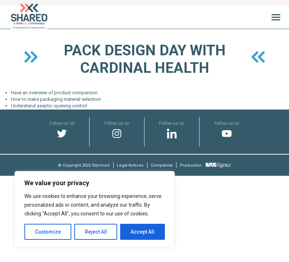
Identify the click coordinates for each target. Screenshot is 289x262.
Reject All (96, 232)
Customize (48, 232)
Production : (205, 165)
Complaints (162, 165)
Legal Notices (130, 165)
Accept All (142, 232)
